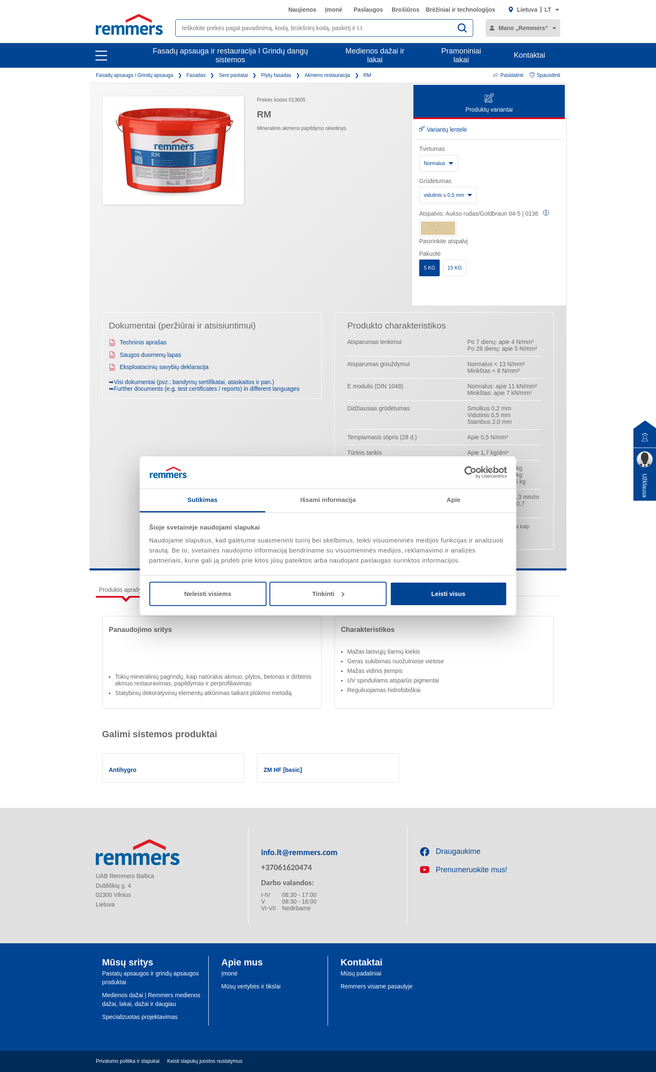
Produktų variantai (489, 103)
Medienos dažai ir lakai (375, 55)
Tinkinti (328, 593)
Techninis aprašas (138, 342)
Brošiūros (405, 9)
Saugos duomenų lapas (145, 354)
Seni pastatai (233, 75)
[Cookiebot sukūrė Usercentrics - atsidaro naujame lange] (470, 472)
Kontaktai (529, 55)
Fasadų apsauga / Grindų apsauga (134, 75)
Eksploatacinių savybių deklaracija (158, 367)
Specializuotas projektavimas (140, 1016)
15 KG (455, 268)
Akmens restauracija (327, 75)
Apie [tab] (454, 499)
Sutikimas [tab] (202, 499)
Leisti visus (448, 593)
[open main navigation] (101, 55)
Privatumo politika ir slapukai (127, 1061)
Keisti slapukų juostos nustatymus (204, 1061)
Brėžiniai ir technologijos (460, 9)
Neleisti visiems (207, 593)
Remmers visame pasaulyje (377, 986)
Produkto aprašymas (126, 589)
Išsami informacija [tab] (328, 499)
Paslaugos (368, 9)
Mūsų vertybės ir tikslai (251, 986)
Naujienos (302, 9)
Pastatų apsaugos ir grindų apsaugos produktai (150, 977)
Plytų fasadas (276, 75)
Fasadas (196, 75)
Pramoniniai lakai (461, 55)
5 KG (429, 268)
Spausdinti (545, 75)
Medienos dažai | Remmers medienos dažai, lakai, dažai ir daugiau (151, 999)
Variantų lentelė (443, 129)
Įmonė (333, 9)
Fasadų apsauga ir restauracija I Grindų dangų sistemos (230, 55)
